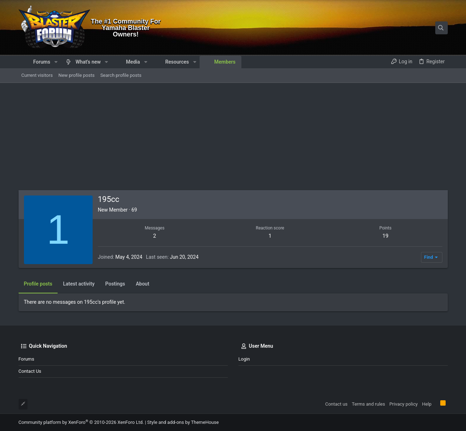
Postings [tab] (115, 284)
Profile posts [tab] (38, 284)
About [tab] (142, 284)
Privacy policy (403, 404)
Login (244, 359)
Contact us (30, 371)
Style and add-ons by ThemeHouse (183, 422)
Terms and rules (368, 404)
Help (427, 404)
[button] (55, 62)
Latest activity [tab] (78, 284)
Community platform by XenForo (81, 422)
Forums (26, 359)
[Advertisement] (233, 136)
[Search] (403, 27)
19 (385, 236)
